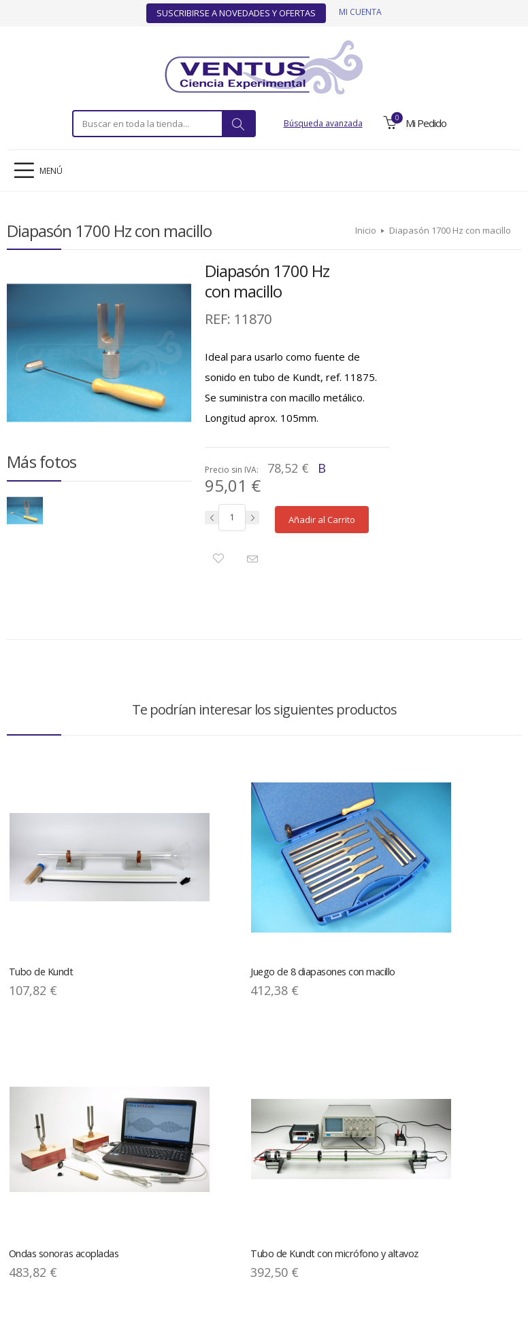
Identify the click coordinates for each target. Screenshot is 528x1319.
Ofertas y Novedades (424, 1211)
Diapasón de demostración (62, 1096)
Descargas (251, 1211)
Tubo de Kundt (37, 890)
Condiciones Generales (327, 1211)
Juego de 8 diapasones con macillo (194, 896)
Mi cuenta (360, 12)
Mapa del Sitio (192, 1211)
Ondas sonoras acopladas (324, 890)
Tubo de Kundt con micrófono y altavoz (444, 896)
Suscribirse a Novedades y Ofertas (236, 13)
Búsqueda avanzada (323, 123)
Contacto (494, 1211)
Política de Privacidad (112, 1211)
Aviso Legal (39, 1211)
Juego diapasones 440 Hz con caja (191, 1102)
